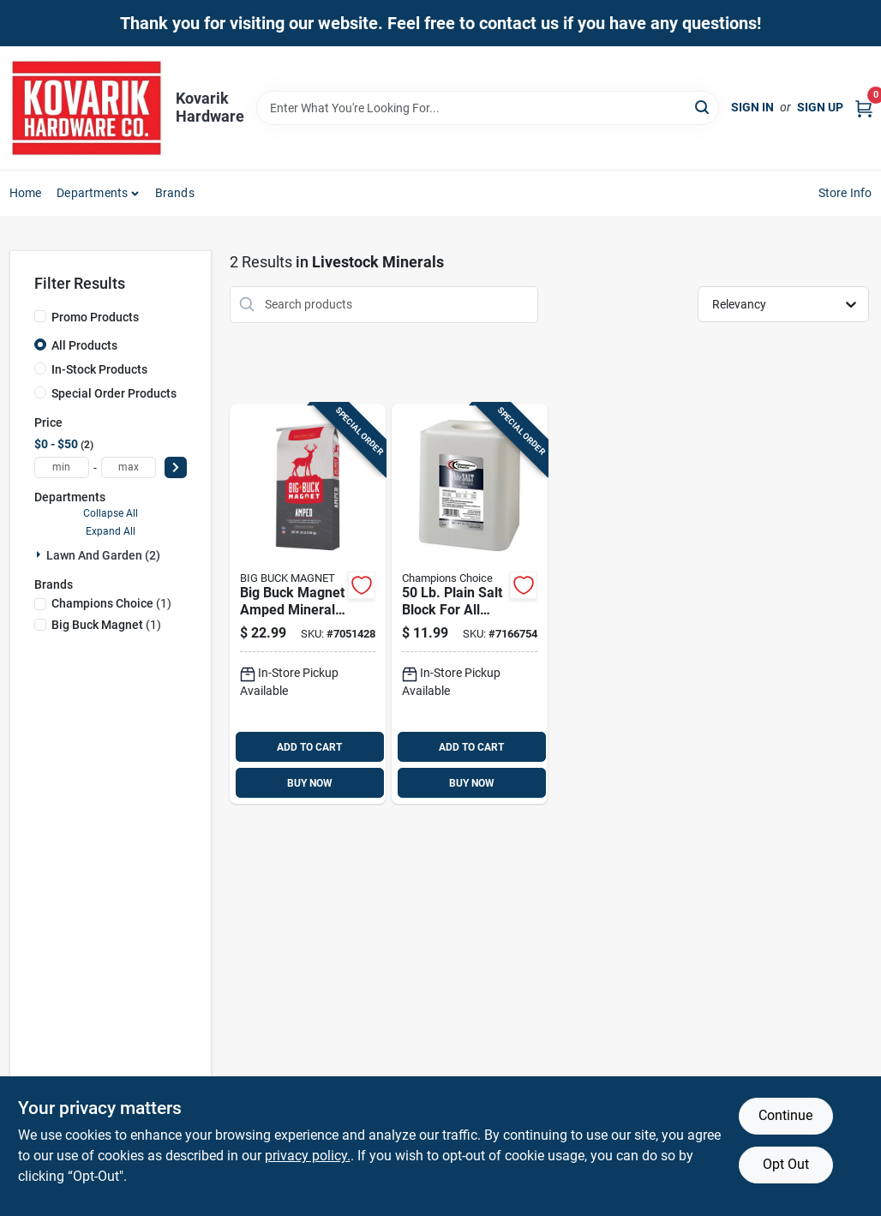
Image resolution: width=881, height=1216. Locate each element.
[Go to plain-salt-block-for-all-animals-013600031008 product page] (470, 604)
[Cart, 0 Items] (863, 108)
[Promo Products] (40, 316)
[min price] (61, 467)
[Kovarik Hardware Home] (86, 108)
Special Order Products (114, 393)
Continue (785, 1115)
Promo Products (95, 317)
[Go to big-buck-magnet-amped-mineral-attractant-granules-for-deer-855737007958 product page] (308, 604)
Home (25, 193)
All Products (84, 345)
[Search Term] (487, 108)
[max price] (128, 467)
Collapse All (110, 513)
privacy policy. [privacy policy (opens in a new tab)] (308, 1155)
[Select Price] (176, 467)
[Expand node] (40, 554)
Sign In (752, 107)
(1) (111, 603)
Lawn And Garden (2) (103, 555)
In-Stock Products (99, 369)
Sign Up (820, 107)
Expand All (110, 531)
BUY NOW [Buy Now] (310, 783)
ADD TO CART (309, 747)
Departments (92, 193)
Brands (175, 193)
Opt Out (786, 1164)
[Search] (703, 107)
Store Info (845, 193)
